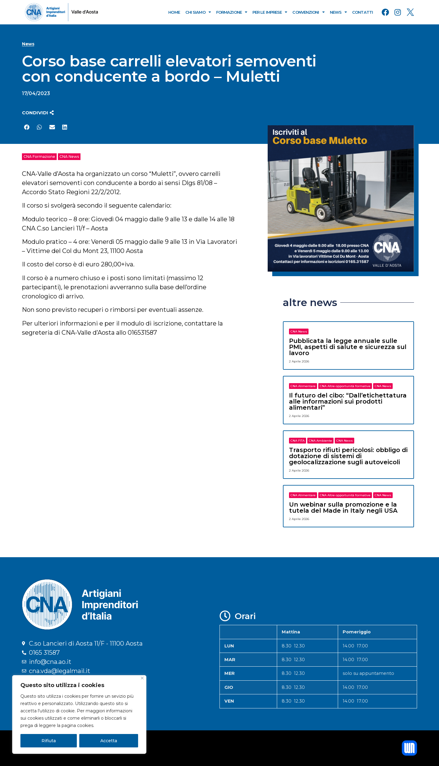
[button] (38, 112)
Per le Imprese (269, 12)
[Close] (142, 678)
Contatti (362, 12)
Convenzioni (308, 12)
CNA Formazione (39, 156)
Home (174, 12)
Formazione (231, 12)
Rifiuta (48, 740)
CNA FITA (298, 441)
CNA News (69, 156)
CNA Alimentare (303, 386)
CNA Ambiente (320, 441)
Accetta (108, 740)
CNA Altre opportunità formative (345, 386)
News (338, 12)
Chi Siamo (198, 12)
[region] (79, 714)
